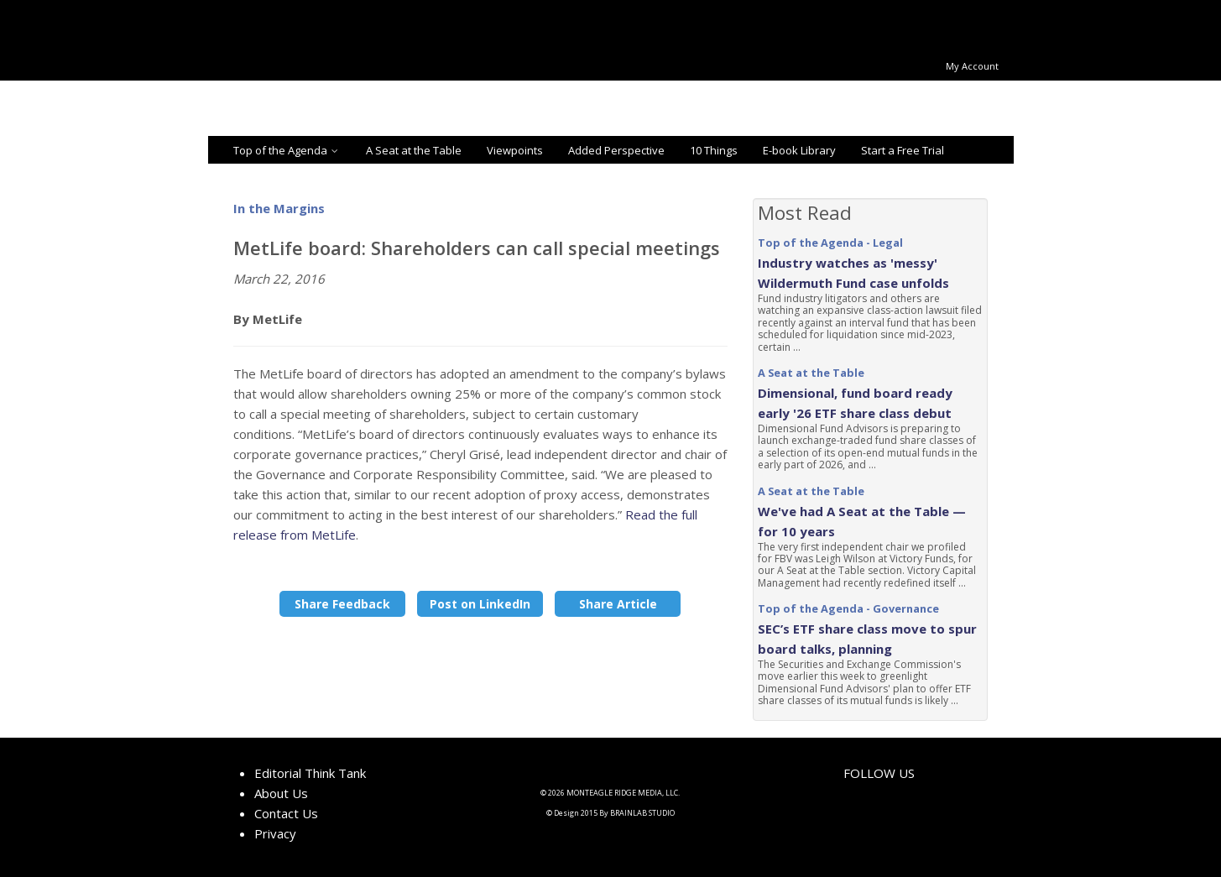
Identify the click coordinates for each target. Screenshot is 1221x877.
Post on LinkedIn (480, 604)
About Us (281, 793)
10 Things (714, 150)
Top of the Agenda (287, 150)
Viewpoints (515, 150)
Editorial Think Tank (310, 773)
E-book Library (799, 150)
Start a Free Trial (902, 150)
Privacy (275, 833)
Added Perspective (616, 150)
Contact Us (286, 813)
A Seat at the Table (414, 150)
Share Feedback (342, 604)
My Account (972, 66)
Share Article (618, 604)
